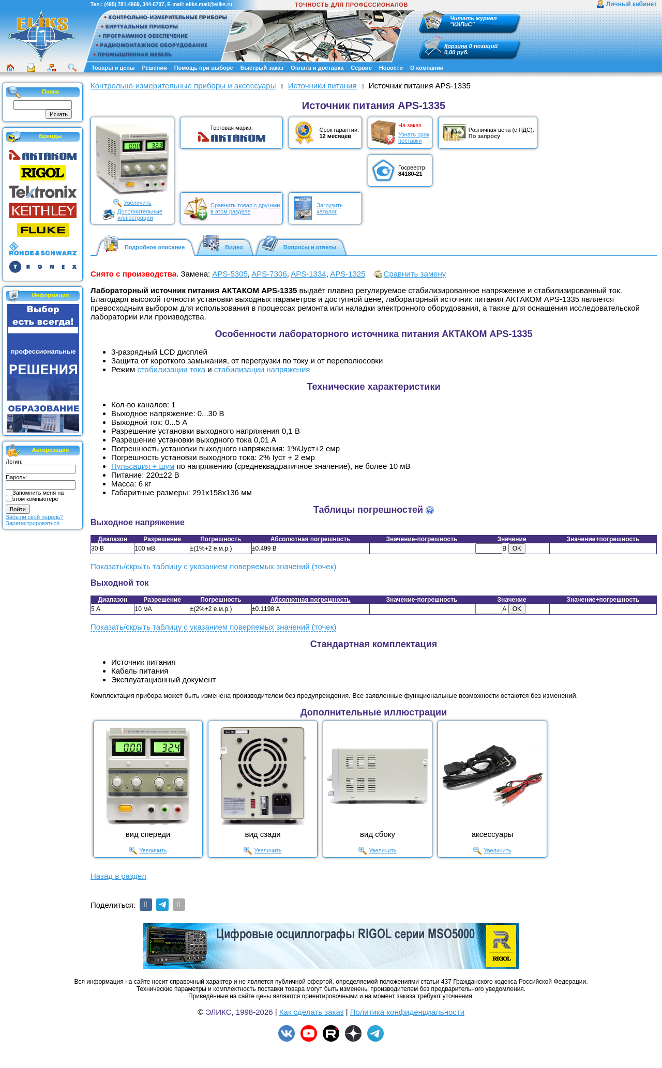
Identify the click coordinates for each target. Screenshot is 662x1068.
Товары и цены (113, 68)
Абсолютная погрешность (310, 539)
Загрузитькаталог (329, 208)
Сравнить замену (415, 273)
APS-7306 (269, 273)
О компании (427, 68)
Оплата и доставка (317, 68)
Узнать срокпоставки (413, 137)
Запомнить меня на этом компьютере (38, 496)
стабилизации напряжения (262, 369)
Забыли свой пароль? (34, 517)
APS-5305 (229, 273)
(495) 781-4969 (121, 4)
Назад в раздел (118, 876)
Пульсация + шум (142, 466)
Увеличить (137, 203)
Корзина (456, 46)
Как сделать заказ (311, 1012)
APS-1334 (308, 273)
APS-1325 (347, 273)
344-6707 (153, 4)
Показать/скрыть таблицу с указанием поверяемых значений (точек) (213, 566)
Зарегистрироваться (32, 523)
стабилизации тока (171, 369)
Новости (391, 68)
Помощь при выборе (203, 68)
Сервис (361, 68)
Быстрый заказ (261, 68)
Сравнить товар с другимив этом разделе (245, 208)
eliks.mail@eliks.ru (209, 4)
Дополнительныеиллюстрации (139, 214)
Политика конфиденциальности (407, 1012)
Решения (154, 68)
